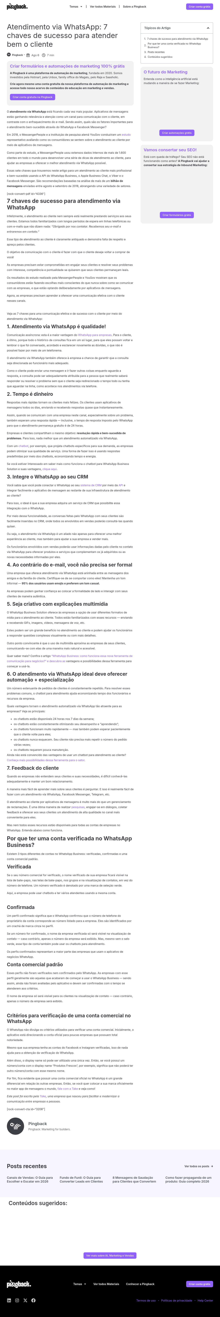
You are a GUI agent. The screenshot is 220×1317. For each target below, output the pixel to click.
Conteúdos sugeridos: (160, 56)
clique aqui (49, 469)
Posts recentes (156, 52)
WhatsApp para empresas (95, 335)
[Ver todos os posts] (212, 1166)
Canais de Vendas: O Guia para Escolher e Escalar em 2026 (30, 1179)
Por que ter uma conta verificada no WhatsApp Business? (174, 45)
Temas (76, 6)
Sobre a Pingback (134, 6)
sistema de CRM (91, 485)
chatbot (23, 446)
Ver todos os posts (196, 1166)
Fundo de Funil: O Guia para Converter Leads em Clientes (81, 1179)
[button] (208, 28)
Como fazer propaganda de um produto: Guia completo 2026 (189, 1179)
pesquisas (78, 807)
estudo (126, 134)
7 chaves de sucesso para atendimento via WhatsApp (177, 38)
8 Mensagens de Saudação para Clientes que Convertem (134, 1179)
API (121, 485)
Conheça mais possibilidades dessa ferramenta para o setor (46, 760)
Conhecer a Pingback (140, 1284)
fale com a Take (68, 1088)
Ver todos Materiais (103, 6)
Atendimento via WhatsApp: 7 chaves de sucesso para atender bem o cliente (62, 35)
